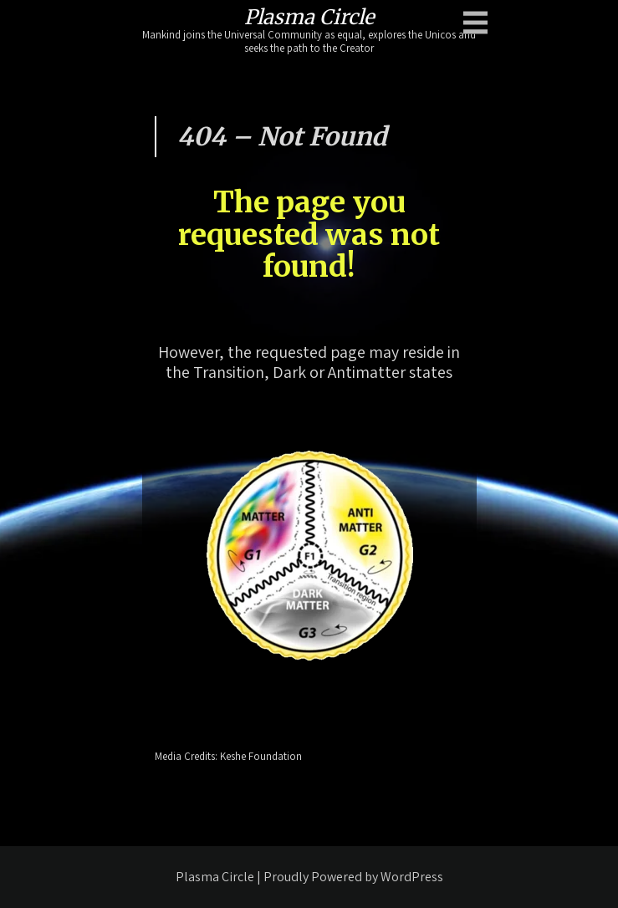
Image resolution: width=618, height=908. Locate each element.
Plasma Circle (309, 17)
